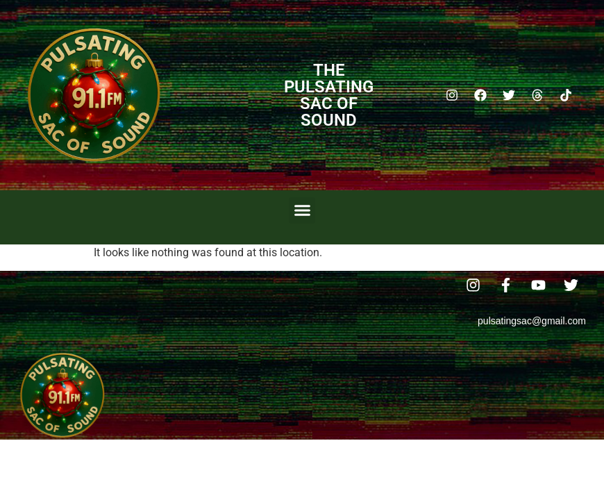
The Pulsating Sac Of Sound (329, 95)
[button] (302, 210)
